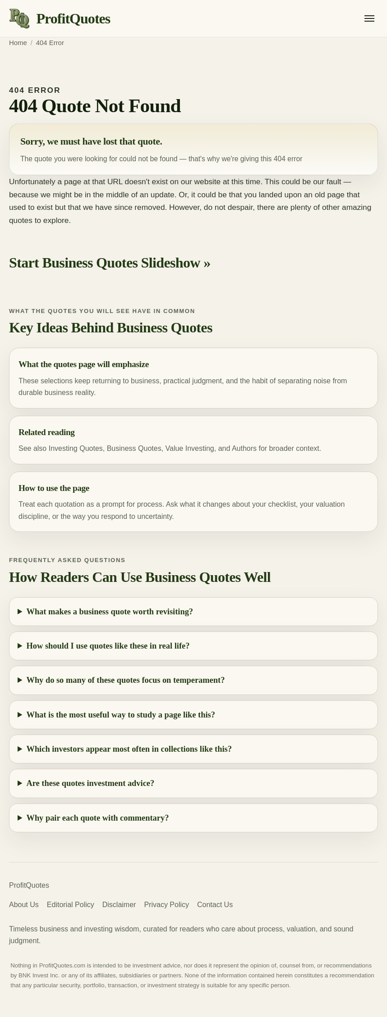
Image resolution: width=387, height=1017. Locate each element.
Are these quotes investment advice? (91, 783)
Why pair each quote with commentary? (98, 817)
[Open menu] (369, 18)
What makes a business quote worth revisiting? (110, 611)
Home (18, 42)
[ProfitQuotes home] (59, 19)
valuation (330, 504)
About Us (24, 904)
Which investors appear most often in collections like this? (129, 749)
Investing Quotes (76, 448)
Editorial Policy (70, 904)
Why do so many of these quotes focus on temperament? (126, 680)
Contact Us (215, 904)
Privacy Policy (166, 904)
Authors (244, 448)
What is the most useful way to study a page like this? (121, 714)
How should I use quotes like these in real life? (108, 645)
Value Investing (190, 448)
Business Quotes (134, 448)
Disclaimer (119, 904)
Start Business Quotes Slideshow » (110, 262)
